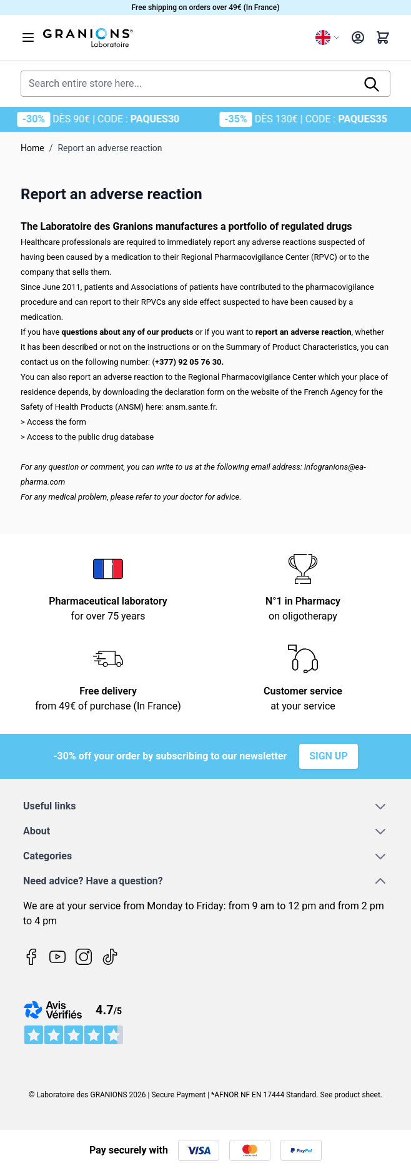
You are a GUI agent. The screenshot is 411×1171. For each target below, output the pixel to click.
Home (32, 148)
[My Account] (357, 37)
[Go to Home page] (174, 37)
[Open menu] (28, 37)
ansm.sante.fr (190, 407)
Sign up (328, 756)
